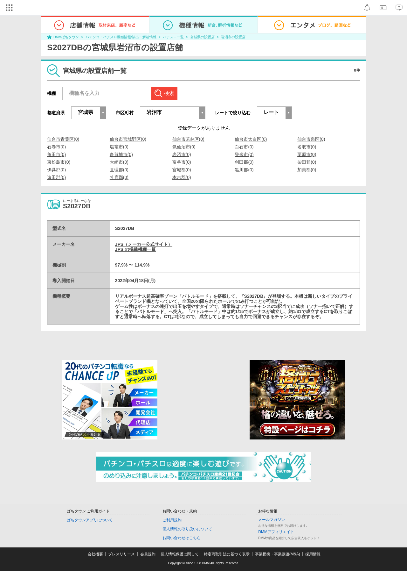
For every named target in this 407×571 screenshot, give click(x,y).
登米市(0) (244, 154)
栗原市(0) (306, 154)
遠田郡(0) (56, 177)
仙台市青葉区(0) (63, 139)
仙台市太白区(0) (251, 139)
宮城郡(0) (181, 170)
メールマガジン (271, 519)
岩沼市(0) (181, 154)
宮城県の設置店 (202, 37)
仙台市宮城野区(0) (128, 139)
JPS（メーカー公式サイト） (143, 244)
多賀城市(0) (121, 154)
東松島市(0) (58, 162)
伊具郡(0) (56, 170)
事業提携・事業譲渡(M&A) (277, 554)
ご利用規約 (172, 520)
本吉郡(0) (181, 177)
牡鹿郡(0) (119, 177)
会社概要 (95, 554)
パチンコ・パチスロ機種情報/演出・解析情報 (121, 37)
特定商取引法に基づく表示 (227, 554)
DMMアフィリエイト (276, 532)
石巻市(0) (56, 147)
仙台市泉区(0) (311, 139)
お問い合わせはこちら (181, 538)
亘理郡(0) (119, 170)
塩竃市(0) (119, 147)
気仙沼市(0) (184, 147)
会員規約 (147, 554)
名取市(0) (306, 147)
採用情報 (313, 554)
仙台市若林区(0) (188, 139)
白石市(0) (244, 147)
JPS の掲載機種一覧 (135, 249)
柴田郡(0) (306, 162)
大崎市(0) (119, 162)
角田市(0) (56, 154)
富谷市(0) (181, 162)
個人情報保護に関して (180, 554)
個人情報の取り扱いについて (187, 529)
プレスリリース (121, 554)
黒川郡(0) (244, 170)
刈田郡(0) (244, 162)
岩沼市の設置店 (233, 37)
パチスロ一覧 (173, 37)
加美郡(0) (306, 170)
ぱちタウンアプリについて (90, 520)
